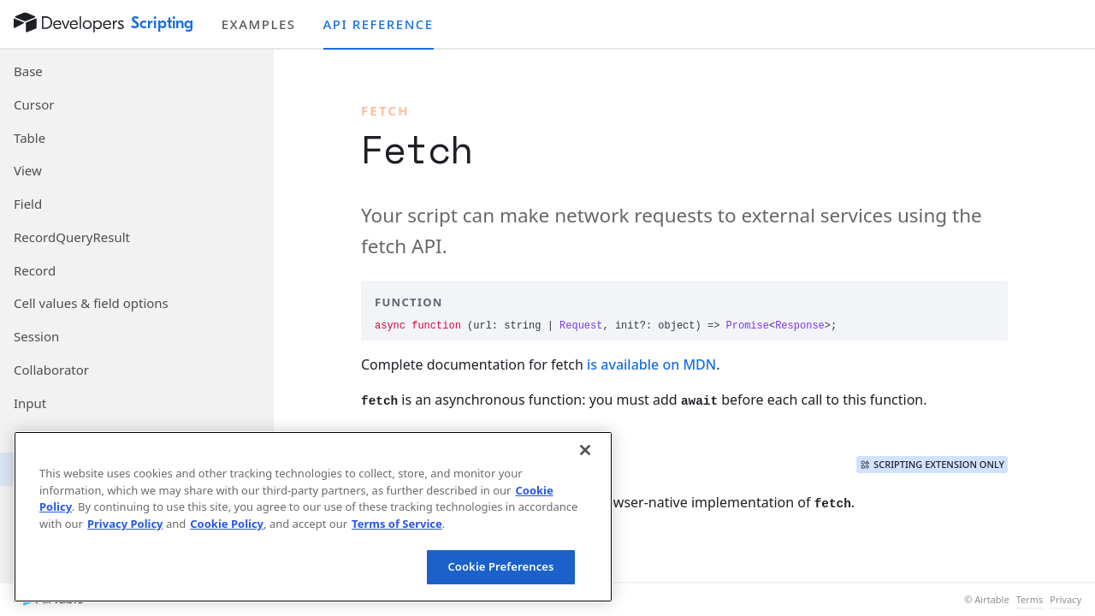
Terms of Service (397, 523)
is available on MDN (651, 364)
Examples (259, 24)
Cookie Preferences (500, 566)
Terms (1030, 600)
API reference (378, 24)
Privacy (1065, 600)
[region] (313, 516)
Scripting (162, 23)
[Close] (585, 450)
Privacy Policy (125, 523)
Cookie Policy (226, 523)
